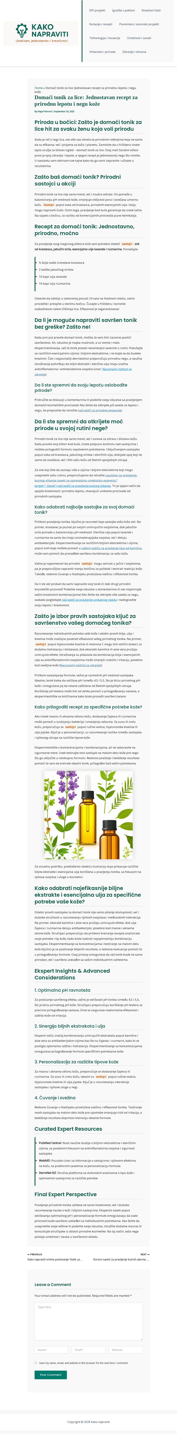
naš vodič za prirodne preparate (100, 410)
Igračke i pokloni (122, 10)
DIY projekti (97, 10)
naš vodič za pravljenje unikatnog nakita (89, 600)
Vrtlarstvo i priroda (102, 52)
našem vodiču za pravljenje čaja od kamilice (111, 548)
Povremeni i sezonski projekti (138, 24)
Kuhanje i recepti (100, 24)
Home (39, 88)
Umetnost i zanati (138, 38)
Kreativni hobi (149, 10)
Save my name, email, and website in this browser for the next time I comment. (83, 1363)
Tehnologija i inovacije (104, 38)
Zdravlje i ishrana (133, 52)
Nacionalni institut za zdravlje (80, 665)
